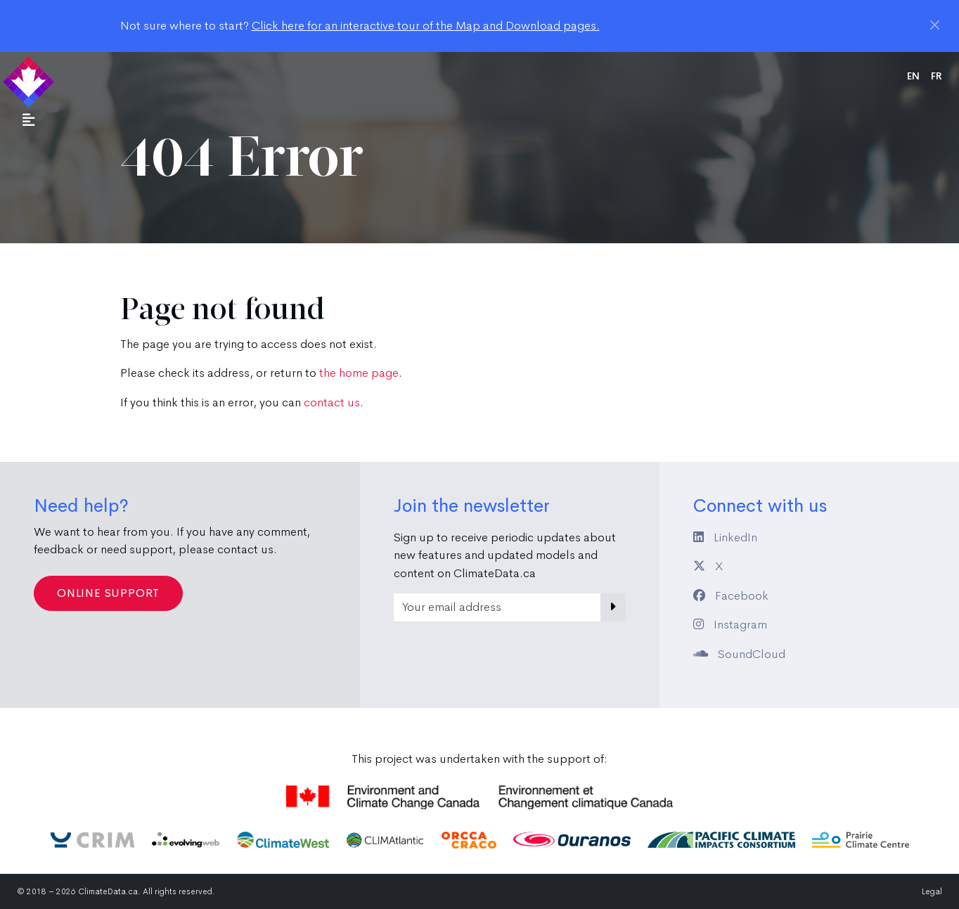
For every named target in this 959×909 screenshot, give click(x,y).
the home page (359, 373)
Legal (932, 891)
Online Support (108, 593)
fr (936, 76)
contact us (332, 402)
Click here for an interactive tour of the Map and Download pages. (426, 25)
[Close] (934, 25)
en (913, 76)
